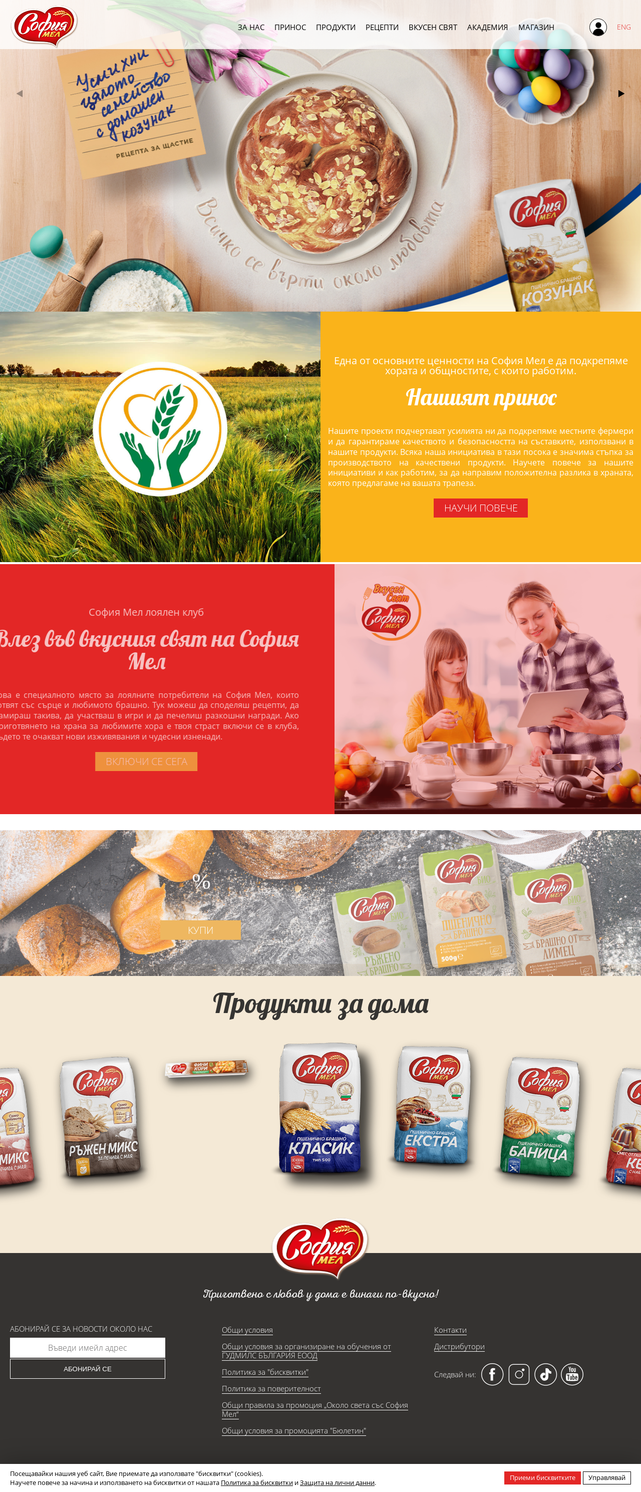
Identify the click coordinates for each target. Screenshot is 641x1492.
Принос (290, 27)
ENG (624, 27)
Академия (487, 27)
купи (210, 955)
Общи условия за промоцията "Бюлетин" (294, 1430)
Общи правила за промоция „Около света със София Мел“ (315, 1409)
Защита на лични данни (337, 1482)
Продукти (336, 27)
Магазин (536, 27)
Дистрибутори (459, 1346)
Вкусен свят (433, 27)
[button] (621, 94)
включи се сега (121, 761)
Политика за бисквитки (257, 1482)
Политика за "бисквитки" (265, 1372)
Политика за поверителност (271, 1388)
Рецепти (382, 27)
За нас (251, 27)
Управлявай (606, 1477)
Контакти (450, 1330)
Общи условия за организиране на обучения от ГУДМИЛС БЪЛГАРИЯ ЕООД (306, 1350)
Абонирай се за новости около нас (81, 1329)
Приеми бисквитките (542, 1477)
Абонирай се (88, 1369)
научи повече (481, 508)
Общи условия (247, 1330)
